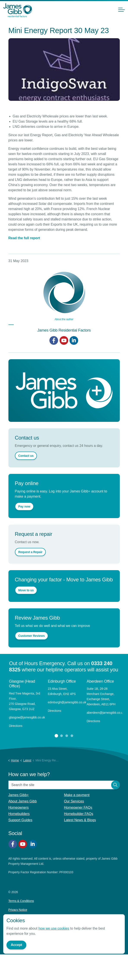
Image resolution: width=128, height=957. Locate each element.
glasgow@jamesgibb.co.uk (27, 717)
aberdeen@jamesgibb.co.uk (106, 712)
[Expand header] (121, 9)
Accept (16, 945)
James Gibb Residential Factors (64, 330)
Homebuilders (19, 814)
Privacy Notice (17, 909)
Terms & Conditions (21, 901)
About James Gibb (22, 801)
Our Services (74, 801)
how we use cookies (53, 928)
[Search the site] (64, 785)
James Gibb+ (18, 795)
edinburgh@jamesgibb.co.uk (67, 702)
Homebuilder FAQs (78, 814)
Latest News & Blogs (80, 820)
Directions (15, 726)
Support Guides (20, 820)
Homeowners (18, 807)
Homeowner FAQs (78, 807)
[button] (115, 785)
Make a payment (77, 795)
